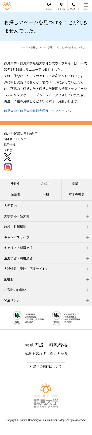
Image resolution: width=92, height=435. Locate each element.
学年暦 (8, 150)
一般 (46, 194)
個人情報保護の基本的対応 (20, 133)
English (49, 9)
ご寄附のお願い (15, 290)
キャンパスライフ (16, 237)
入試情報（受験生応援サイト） (26, 268)
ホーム (24, 47)
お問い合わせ (73, 9)
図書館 (9, 279)
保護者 (15, 194)
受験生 (15, 184)
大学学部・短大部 (16, 216)
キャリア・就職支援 (18, 247)
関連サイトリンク (15, 139)
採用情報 (9, 144)
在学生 (46, 184)
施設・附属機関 (15, 226)
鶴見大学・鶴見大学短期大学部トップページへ (37, 111)
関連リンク (12, 300)
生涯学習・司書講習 (18, 258)
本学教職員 (77, 194)
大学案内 (10, 205)
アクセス (61, 9)
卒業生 (76, 184)
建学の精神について (47, 366)
